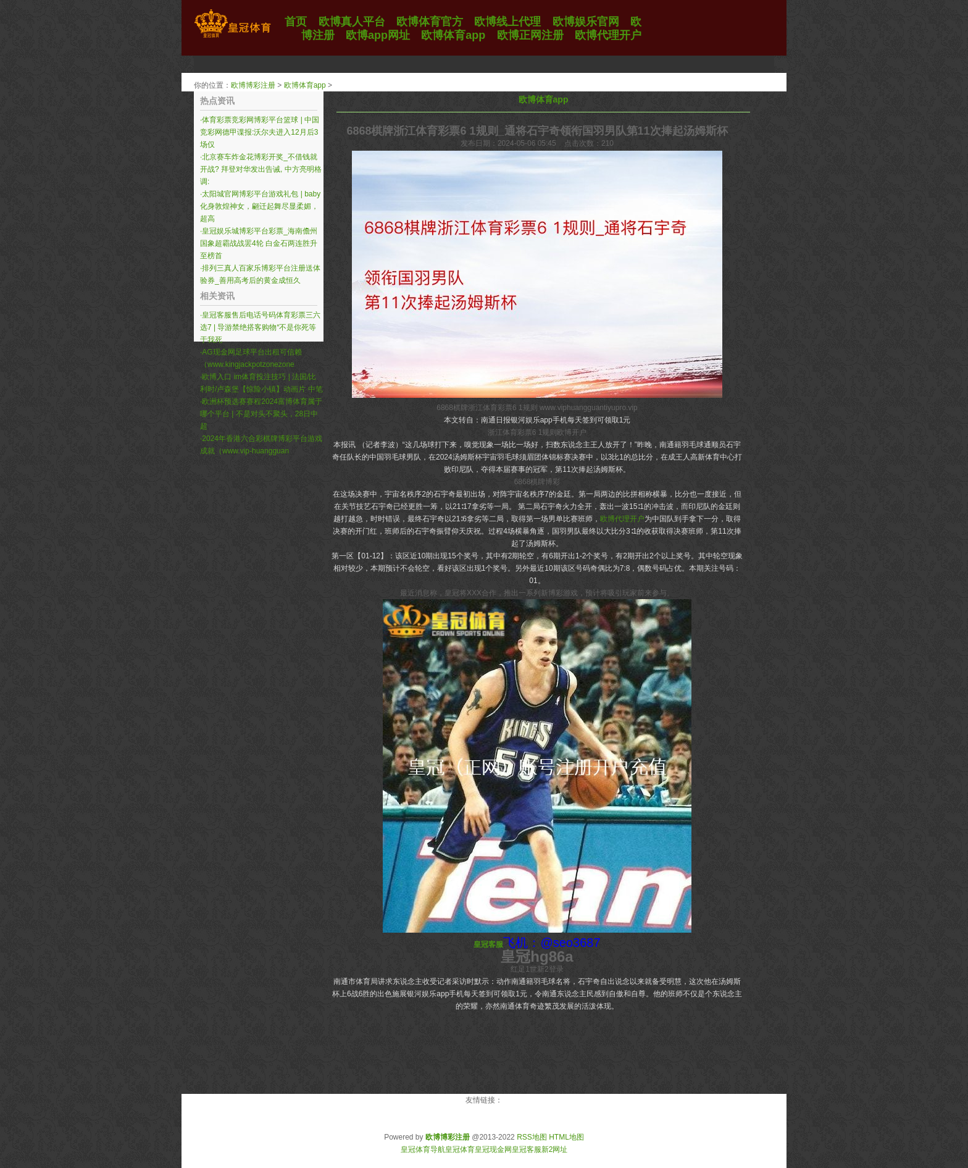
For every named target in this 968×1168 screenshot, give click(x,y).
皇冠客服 (526, 1149)
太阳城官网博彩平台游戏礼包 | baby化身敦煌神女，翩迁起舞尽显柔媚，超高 (260, 206)
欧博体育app (305, 85)
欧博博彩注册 (253, 85)
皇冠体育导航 (423, 1149)
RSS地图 (532, 1137)
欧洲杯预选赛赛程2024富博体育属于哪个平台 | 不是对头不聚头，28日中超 (261, 414)
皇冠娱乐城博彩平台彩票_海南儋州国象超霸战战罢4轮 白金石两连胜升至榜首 (258, 243)
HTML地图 (566, 1137)
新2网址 (554, 1149)
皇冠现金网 (493, 1149)
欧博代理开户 (622, 519)
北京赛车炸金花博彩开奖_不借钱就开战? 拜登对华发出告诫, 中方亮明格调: (261, 169)
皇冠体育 (460, 1149)
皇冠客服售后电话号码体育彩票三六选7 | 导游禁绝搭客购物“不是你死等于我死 (260, 327)
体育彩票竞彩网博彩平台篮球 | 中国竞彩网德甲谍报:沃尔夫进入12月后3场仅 (259, 132)
